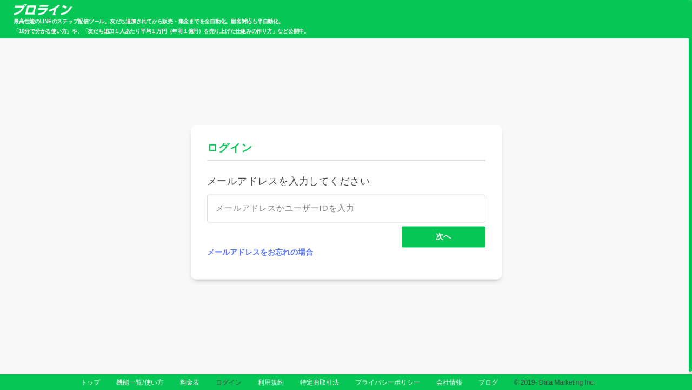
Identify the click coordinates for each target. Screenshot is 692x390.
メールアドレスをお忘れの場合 (260, 252)
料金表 (189, 382)
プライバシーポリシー (387, 382)
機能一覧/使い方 (139, 382)
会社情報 (449, 382)
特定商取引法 (319, 382)
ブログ (488, 382)
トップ (90, 382)
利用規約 (271, 382)
